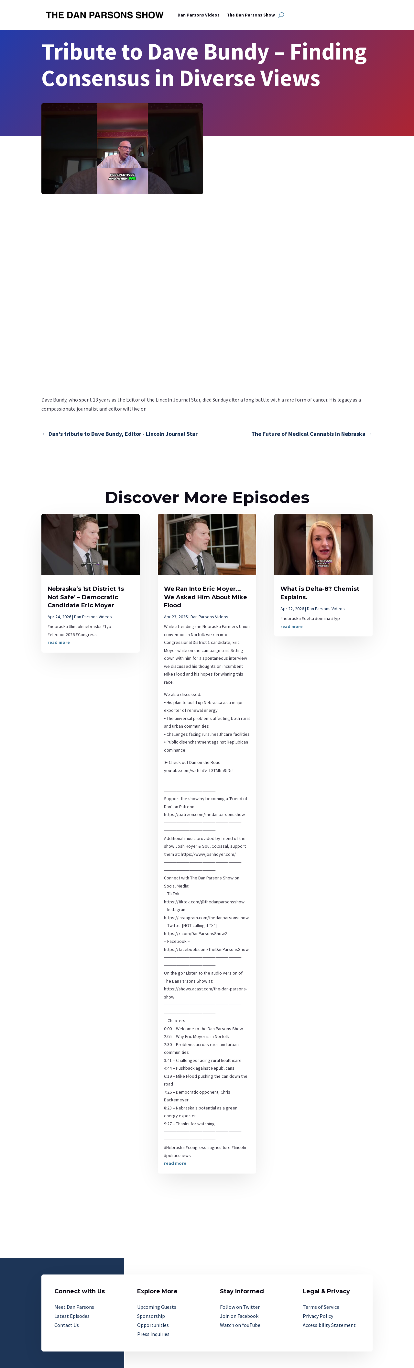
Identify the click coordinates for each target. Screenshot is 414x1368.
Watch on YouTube (240, 1325)
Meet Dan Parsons (74, 1307)
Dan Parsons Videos (199, 15)
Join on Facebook (239, 1316)
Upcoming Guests (156, 1307)
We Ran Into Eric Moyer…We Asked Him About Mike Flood (205, 597)
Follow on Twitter (240, 1307)
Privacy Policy (318, 1316)
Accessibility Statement (329, 1325)
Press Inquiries (153, 1334)
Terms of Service (321, 1307)
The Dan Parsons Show (251, 15)
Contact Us (66, 1325)
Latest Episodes (72, 1316)
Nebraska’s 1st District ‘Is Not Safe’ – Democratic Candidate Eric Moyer (86, 597)
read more (59, 642)
